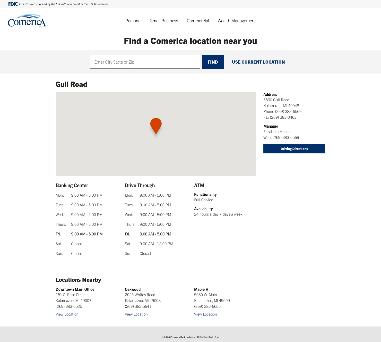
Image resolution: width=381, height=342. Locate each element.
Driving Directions (294, 148)
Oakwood (133, 289)
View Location (67, 313)
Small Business (164, 20)
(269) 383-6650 (207, 306)
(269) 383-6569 (288, 111)
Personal (133, 20)
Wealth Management (237, 20)
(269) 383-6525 (69, 306)
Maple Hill (202, 289)
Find (213, 62)
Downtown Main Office (75, 289)
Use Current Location (258, 62)
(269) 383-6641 (138, 306)
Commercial (198, 20)
